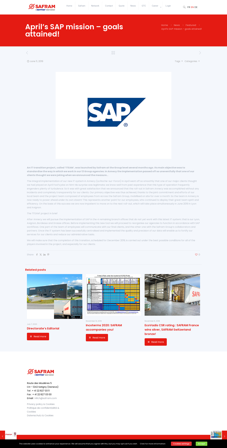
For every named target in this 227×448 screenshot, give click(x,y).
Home (164, 25)
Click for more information (152, 443)
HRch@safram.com (46, 398)
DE (195, 7)
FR (188, 7)
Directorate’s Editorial (43, 328)
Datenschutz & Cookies (40, 415)
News (177, 25)
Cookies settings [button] (181, 443)
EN (192, 7)
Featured (191, 25)
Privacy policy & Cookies (41, 404)
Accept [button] (201, 443)
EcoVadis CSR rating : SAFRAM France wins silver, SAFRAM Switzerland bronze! (172, 329)
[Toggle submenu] (156, 13)
